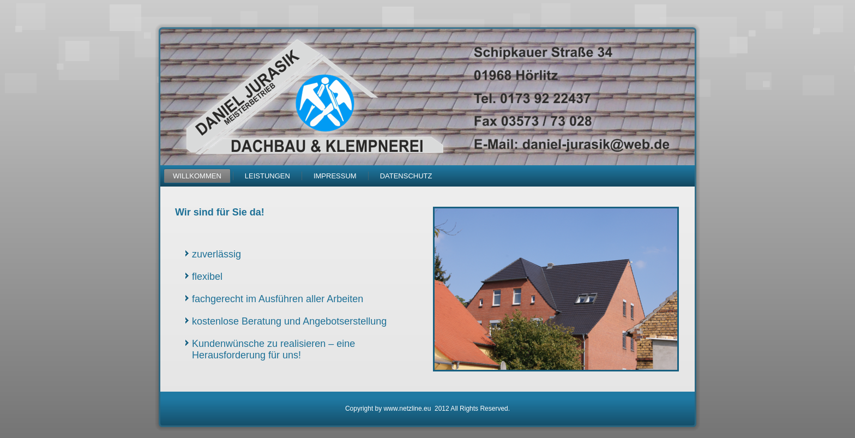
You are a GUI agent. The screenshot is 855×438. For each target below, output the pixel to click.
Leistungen (267, 176)
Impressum (335, 176)
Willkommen (197, 176)
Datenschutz (406, 176)
